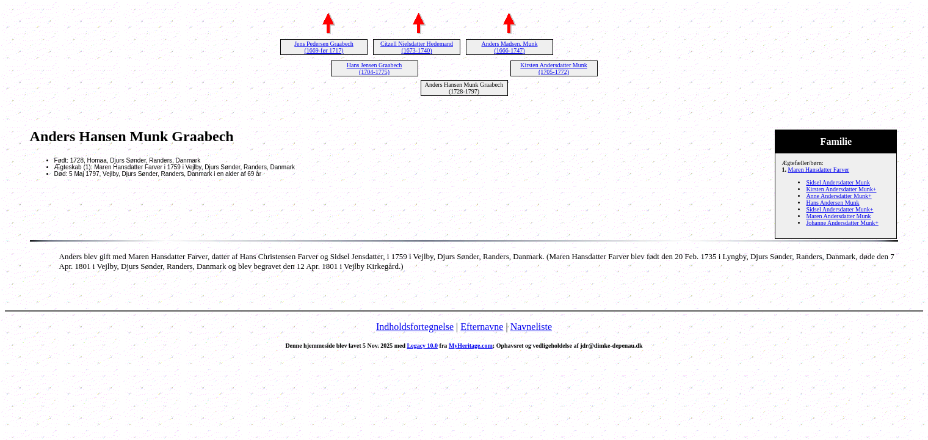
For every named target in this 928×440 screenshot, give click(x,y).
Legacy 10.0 (422, 345)
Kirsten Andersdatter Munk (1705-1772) (553, 68)
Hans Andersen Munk (832, 202)
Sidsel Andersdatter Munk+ (839, 209)
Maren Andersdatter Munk (838, 216)
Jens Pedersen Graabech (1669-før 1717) (323, 47)
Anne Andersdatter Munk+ (838, 196)
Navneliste (531, 326)
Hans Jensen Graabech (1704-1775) (374, 68)
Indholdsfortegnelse (415, 326)
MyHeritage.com (471, 345)
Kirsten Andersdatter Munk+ (841, 189)
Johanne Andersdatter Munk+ (842, 222)
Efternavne (481, 326)
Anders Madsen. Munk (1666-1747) (510, 47)
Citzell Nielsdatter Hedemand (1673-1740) (416, 47)
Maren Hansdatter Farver (818, 169)
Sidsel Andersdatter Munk (837, 182)
